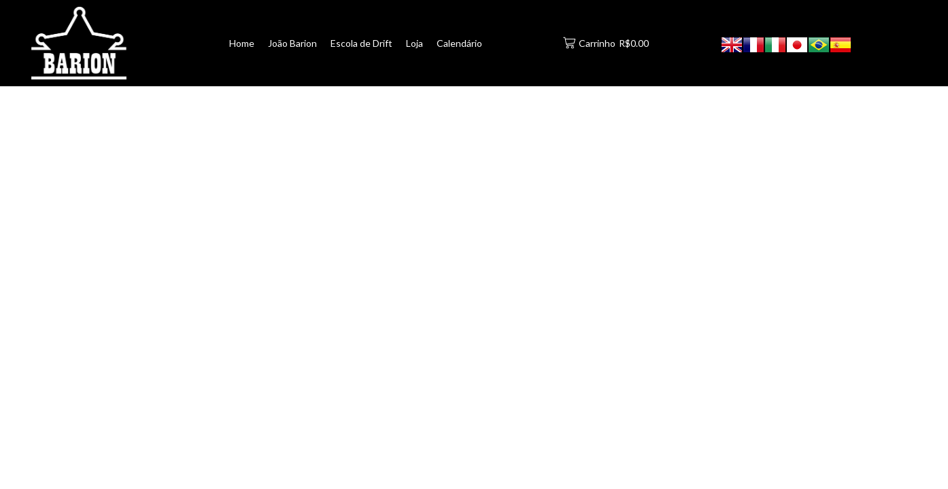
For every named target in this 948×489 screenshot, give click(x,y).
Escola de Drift (361, 43)
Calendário (459, 43)
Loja (414, 43)
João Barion (292, 43)
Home (241, 43)
